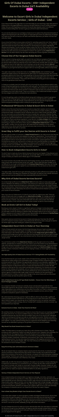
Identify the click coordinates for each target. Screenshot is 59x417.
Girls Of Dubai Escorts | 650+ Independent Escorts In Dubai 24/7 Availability (29, 4)
